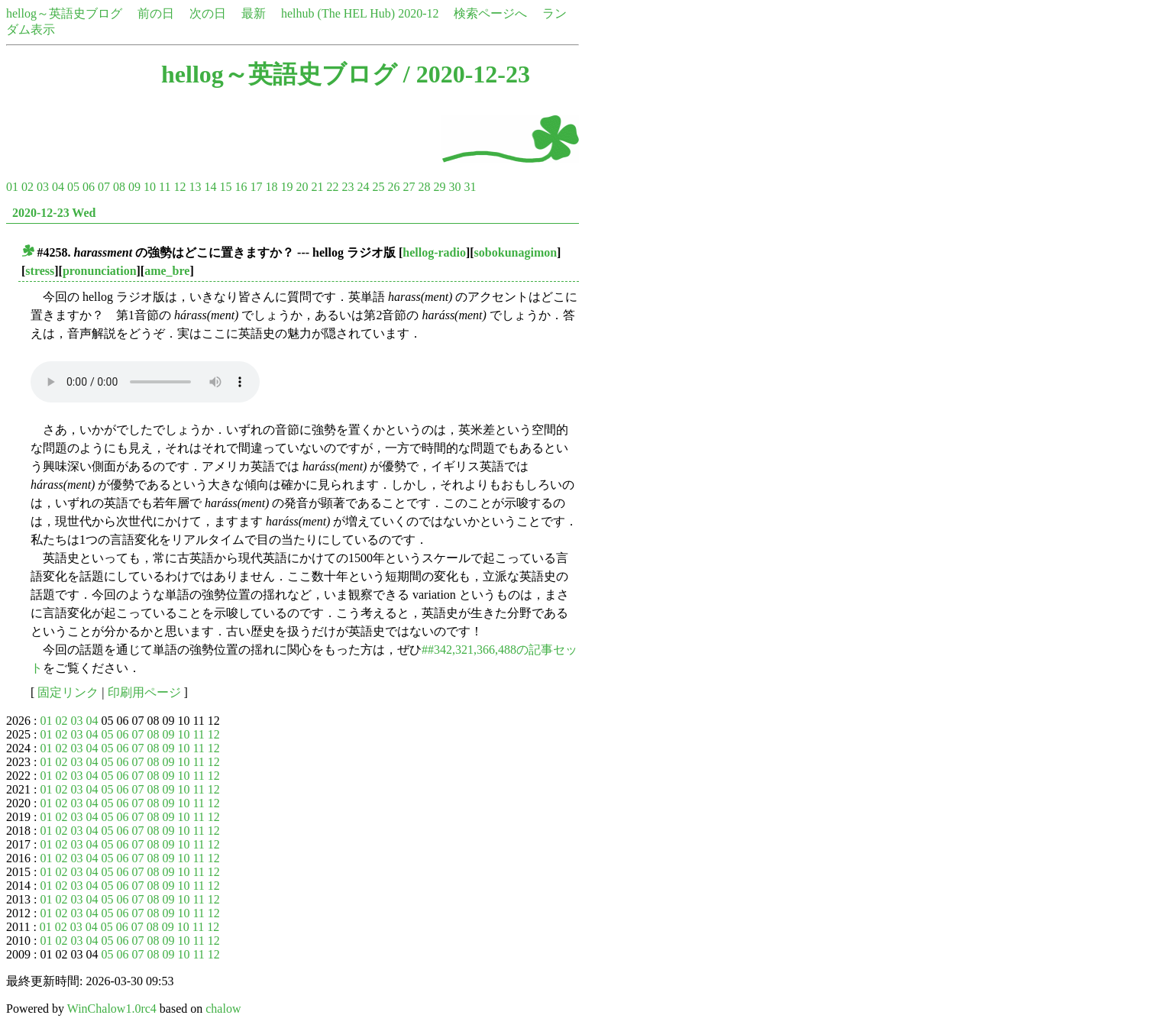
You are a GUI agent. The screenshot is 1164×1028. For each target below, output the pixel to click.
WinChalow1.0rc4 (112, 1008)
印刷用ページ (144, 692)
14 (210, 186)
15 (225, 186)
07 (104, 186)
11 (164, 186)
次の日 (207, 13)
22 (332, 186)
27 (409, 186)
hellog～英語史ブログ (64, 13)
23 (347, 186)
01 (12, 186)
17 (256, 186)
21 (317, 186)
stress (39, 270)
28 (424, 186)
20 (302, 186)
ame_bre (166, 270)
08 (119, 186)
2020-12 (418, 13)
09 (134, 186)
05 (73, 186)
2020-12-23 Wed (53, 212)
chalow (223, 1008)
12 (179, 186)
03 (43, 186)
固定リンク (68, 692)
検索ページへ (490, 13)
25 (378, 186)
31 (470, 186)
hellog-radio (434, 252)
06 (88, 186)
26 (393, 186)
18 (271, 186)
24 (363, 186)
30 (454, 186)
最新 (253, 13)
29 (439, 186)
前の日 (155, 13)
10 (150, 186)
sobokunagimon (516, 252)
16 (240, 186)
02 (27, 186)
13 (195, 186)
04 (58, 186)
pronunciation (100, 270)
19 (286, 186)
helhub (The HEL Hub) (338, 13)
